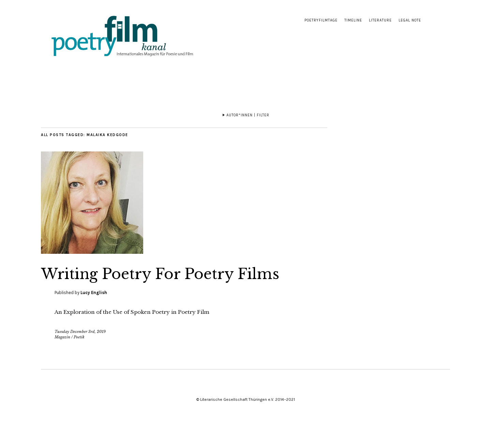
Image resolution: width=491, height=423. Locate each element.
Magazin (62, 337)
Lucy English (93, 292)
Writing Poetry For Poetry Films (160, 274)
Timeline (353, 20)
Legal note (410, 20)
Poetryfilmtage (321, 20)
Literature (380, 20)
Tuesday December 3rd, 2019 (80, 331)
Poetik (79, 337)
